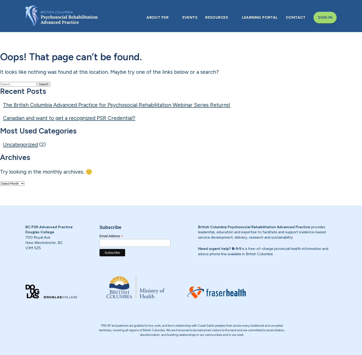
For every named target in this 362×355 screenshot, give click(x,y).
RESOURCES (216, 17)
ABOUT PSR (157, 17)
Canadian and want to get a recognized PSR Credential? (69, 118)
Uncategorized (20, 144)
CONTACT (296, 17)
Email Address (111, 236)
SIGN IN (325, 17)
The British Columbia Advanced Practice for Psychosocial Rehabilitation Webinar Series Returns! (116, 105)
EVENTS (189, 17)
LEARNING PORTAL (260, 17)
